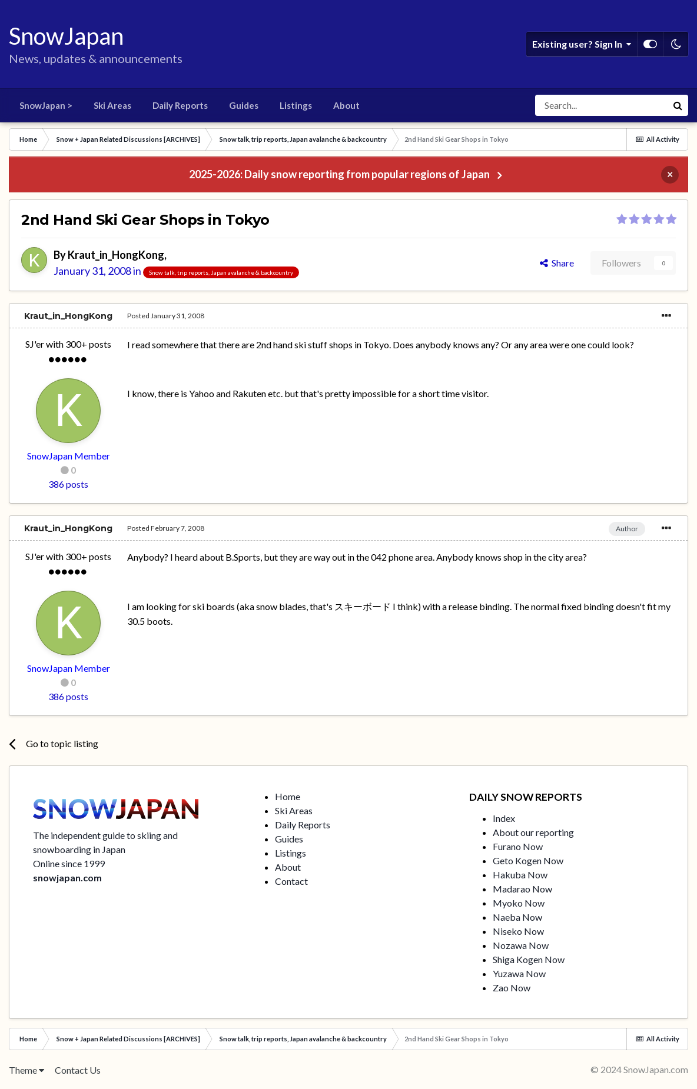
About (346, 105)
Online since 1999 (69, 863)
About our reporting (533, 832)
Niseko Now (518, 931)
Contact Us (78, 1069)
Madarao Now (522, 888)
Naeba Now (517, 917)
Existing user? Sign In (581, 44)
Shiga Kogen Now (529, 959)
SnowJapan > (45, 105)
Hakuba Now (520, 874)
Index (504, 818)
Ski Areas (112, 105)
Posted (165, 315)
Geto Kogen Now (528, 860)
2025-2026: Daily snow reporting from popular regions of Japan (339, 174)
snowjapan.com (67, 877)
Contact (291, 881)
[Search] (601, 105)
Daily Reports (180, 105)
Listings (296, 105)
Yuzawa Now (519, 973)
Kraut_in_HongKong (116, 254)
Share (557, 262)
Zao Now (511, 987)
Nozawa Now (521, 945)
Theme (26, 1069)
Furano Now (518, 846)
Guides (243, 105)
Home (287, 796)
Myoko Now (519, 902)
